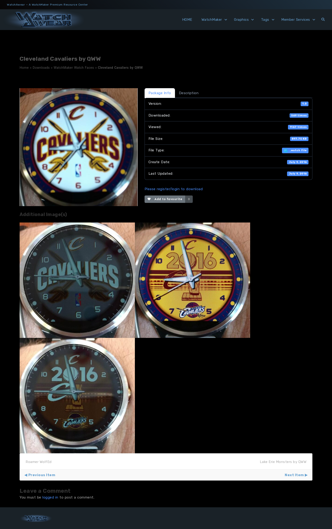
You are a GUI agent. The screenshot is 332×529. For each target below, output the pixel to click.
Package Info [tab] (159, 93)
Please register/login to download (174, 189)
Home (24, 67)
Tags (265, 20)
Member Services (295, 20)
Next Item (294, 475)
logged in (50, 497)
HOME (187, 20)
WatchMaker (212, 20)
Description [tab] (189, 93)
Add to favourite (165, 199)
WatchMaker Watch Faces (74, 67)
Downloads (41, 67)
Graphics (241, 20)
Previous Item (41, 475)
